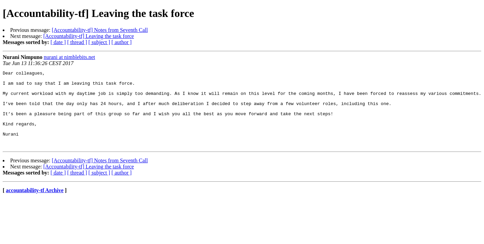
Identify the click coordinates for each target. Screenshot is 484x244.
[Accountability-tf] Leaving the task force (88, 36)
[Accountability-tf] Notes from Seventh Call (100, 30)
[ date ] (58, 42)
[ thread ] (77, 42)
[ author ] (122, 42)
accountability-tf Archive (34, 205)
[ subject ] (99, 42)
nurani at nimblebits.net (69, 57)
